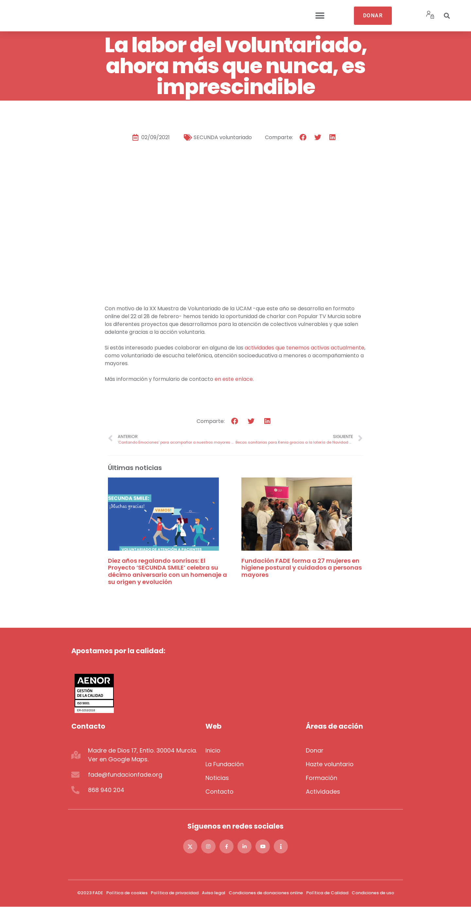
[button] (319, 15)
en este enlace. (234, 379)
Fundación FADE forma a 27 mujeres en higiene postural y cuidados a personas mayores (301, 568)
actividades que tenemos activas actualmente (304, 347)
